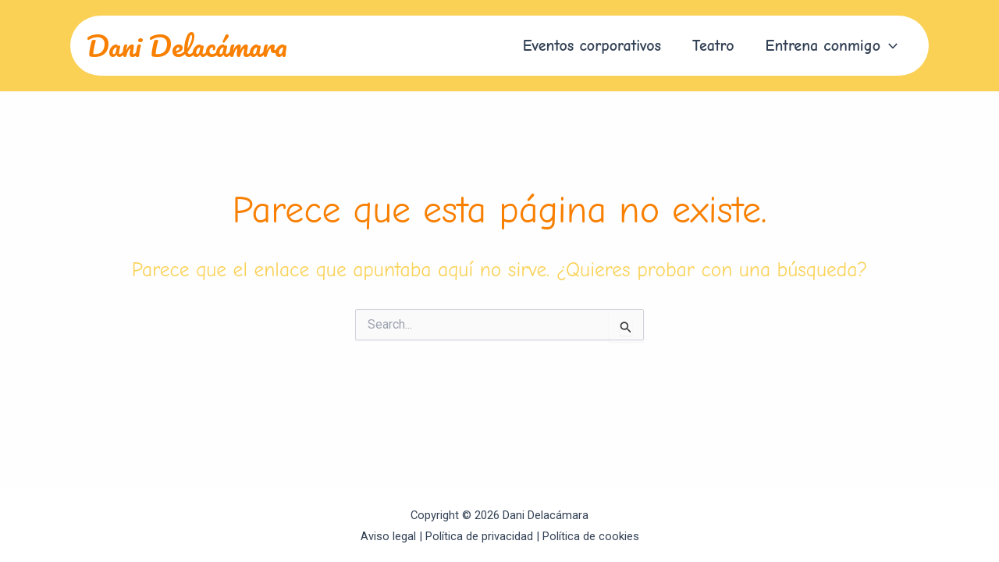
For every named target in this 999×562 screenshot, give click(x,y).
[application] (889, 46)
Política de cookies (590, 536)
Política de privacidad (479, 536)
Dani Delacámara (186, 45)
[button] (831, 46)
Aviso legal (388, 536)
